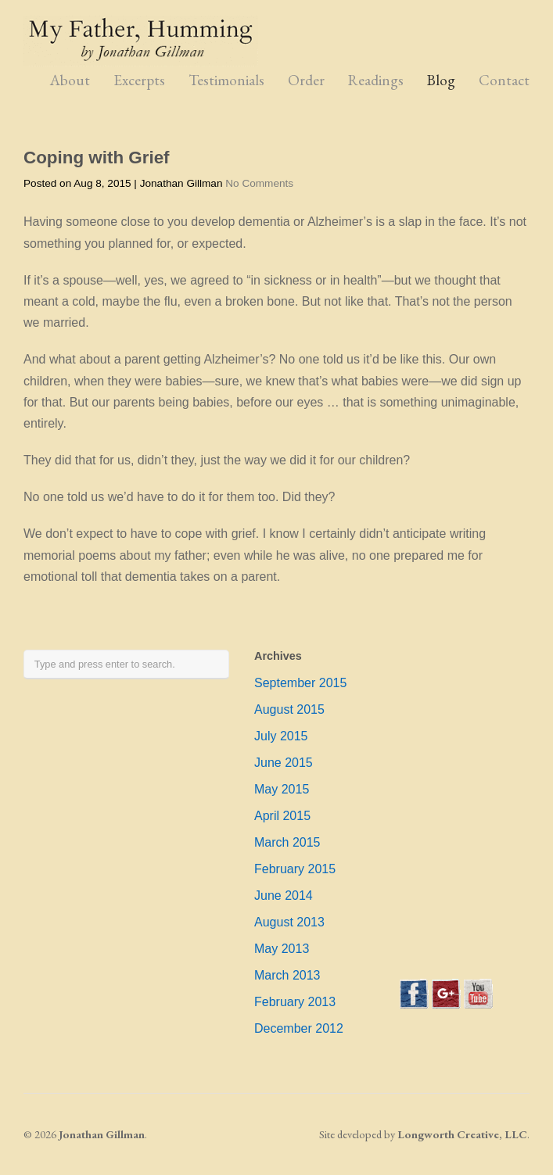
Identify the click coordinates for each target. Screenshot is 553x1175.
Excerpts (139, 80)
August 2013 (289, 922)
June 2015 (283, 762)
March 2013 (287, 975)
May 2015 (281, 789)
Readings (376, 80)
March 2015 (287, 842)
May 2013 (281, 948)
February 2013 (295, 1001)
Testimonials (226, 80)
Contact (504, 80)
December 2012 (298, 1028)
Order (306, 80)
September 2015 (300, 683)
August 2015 (289, 709)
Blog (441, 80)
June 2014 (283, 895)
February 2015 (295, 869)
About (70, 80)
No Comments (259, 183)
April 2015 (282, 815)
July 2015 (281, 736)
